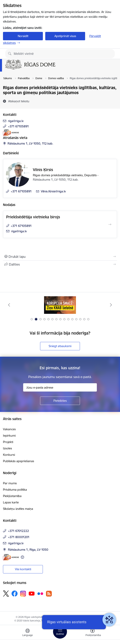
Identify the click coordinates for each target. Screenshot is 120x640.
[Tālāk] (111, 305)
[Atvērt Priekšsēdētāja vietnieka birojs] (110, 224)
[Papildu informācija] (22, 557)
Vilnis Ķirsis (43, 169)
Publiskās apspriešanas (18, 461)
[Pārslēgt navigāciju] (60, 632)
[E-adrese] (11, 132)
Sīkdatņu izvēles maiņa (18, 509)
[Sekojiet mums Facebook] (15, 594)
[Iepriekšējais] (9, 305)
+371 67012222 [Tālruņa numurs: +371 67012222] (18, 531)
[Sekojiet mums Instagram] (23, 594)
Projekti (8, 442)
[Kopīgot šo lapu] (60, 264)
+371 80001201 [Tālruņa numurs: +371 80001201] (19, 537)
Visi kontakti (23, 569)
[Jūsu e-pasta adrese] (60, 387)
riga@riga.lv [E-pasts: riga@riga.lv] (16, 121)
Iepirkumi (9, 435)
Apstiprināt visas (65, 36)
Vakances (9, 429)
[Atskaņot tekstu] (18, 101)
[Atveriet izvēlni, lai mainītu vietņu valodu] (27, 633)
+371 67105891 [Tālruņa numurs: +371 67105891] (18, 126)
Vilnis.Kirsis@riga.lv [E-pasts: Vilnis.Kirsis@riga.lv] (53, 191)
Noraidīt (23, 36)
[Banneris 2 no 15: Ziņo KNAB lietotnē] (60, 305)
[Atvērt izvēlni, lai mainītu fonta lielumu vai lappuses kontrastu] (92, 633)
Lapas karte (11, 502)
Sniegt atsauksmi (60, 346)
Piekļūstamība (12, 496)
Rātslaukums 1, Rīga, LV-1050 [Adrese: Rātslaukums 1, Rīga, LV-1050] (28, 549)
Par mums (10, 483)
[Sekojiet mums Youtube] (32, 593)
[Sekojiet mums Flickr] (40, 593)
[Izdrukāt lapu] (60, 256)
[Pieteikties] (60, 401)
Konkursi (9, 455)
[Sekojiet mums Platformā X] (6, 594)
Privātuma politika (15, 489)
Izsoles (7, 448)
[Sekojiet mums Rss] (49, 594)
